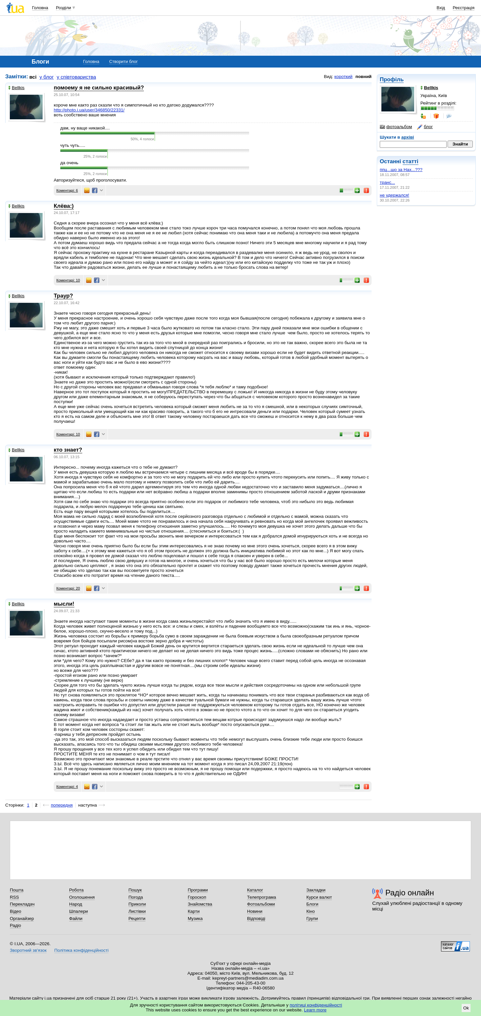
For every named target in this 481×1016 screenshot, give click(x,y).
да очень (69, 162)
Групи (312, 918)
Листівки (137, 911)
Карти (194, 911)
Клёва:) (64, 206)
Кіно (310, 911)
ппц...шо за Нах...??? (401, 169)
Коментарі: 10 (68, 280)
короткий (344, 76)
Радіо (15, 925)
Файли (76, 918)
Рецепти (136, 918)
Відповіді (256, 918)
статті (410, 161)
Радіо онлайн (409, 892)
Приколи (137, 904)
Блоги (312, 904)
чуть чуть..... (72, 145)
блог (425, 126)
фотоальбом (396, 126)
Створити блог (123, 61)
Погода (135, 897)
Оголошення (82, 897)
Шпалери (78, 911)
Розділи (63, 7)
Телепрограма (261, 897)
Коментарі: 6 (67, 190)
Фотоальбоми (261, 904)
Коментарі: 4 (67, 787)
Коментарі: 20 (68, 588)
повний (364, 76)
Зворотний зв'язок (28, 950)
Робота (76, 890)
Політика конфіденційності (81, 950)
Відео (15, 911)
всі (33, 77)
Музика (195, 918)
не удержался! (394, 195)
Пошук (135, 890)
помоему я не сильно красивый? (99, 88)
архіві (407, 137)
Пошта (16, 890)
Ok (466, 1008)
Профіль (392, 79)
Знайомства (200, 904)
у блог (47, 77)
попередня (62, 805)
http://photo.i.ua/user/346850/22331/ (89, 109)
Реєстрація (463, 7)
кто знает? (68, 450)
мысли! (64, 604)
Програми (198, 890)
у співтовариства (76, 77)
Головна (40, 7)
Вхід (441, 7)
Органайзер (22, 918)
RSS (14, 897)
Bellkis (16, 87)
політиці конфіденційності (316, 1005)
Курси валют (319, 897)
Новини (254, 911)
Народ (75, 904)
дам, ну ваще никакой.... (85, 128)
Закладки (315, 890)
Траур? (63, 296)
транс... (387, 182)
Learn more (315, 1009)
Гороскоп (197, 897)
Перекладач (22, 904)
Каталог (255, 890)
